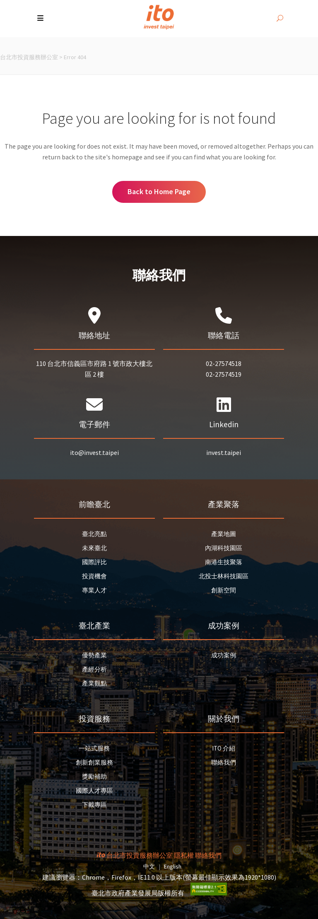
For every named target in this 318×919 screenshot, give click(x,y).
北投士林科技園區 (223, 576)
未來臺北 (94, 548)
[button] (41, 18)
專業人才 (94, 590)
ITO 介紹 (223, 748)
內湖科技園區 (223, 548)
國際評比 (94, 562)
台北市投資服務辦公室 (29, 57)
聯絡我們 (223, 762)
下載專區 (94, 804)
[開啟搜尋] (280, 18)
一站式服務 (94, 748)
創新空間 (223, 590)
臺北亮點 (94, 534)
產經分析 (94, 669)
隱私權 (184, 855)
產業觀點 (94, 683)
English (172, 866)
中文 (149, 866)
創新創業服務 (94, 762)
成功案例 (223, 655)
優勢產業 (94, 655)
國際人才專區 (94, 790)
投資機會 (94, 576)
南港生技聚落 (223, 562)
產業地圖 (223, 534)
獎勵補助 (94, 776)
